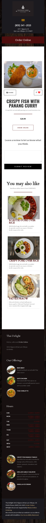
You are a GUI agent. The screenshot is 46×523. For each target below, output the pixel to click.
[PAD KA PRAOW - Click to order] (24, 297)
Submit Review (23, 166)
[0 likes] (38, 92)
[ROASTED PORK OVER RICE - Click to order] (24, 219)
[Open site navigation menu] (23, 20)
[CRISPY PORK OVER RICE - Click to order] (24, 259)
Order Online (23, 40)
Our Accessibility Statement (29, 519)
